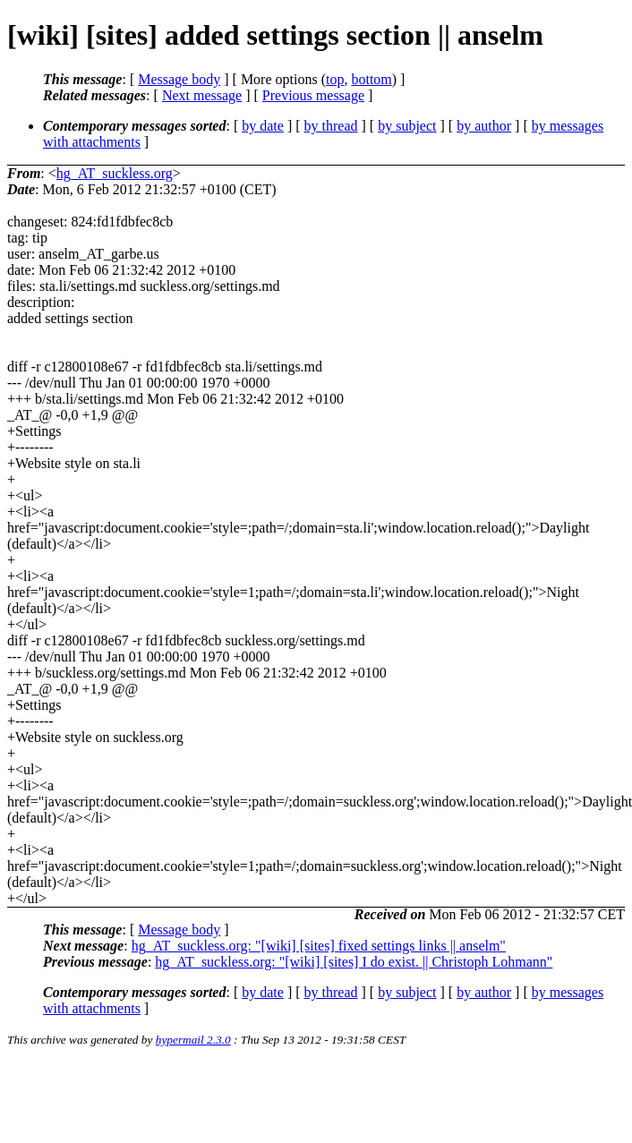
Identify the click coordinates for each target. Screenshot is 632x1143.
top (335, 79)
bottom (371, 79)
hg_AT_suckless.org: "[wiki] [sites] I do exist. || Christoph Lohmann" (353, 961)
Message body (179, 79)
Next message (202, 95)
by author (484, 125)
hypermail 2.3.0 (193, 1039)
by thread (331, 125)
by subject (407, 125)
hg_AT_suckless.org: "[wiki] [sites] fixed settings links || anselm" (319, 945)
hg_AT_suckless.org (114, 173)
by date (263, 125)
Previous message (313, 95)
